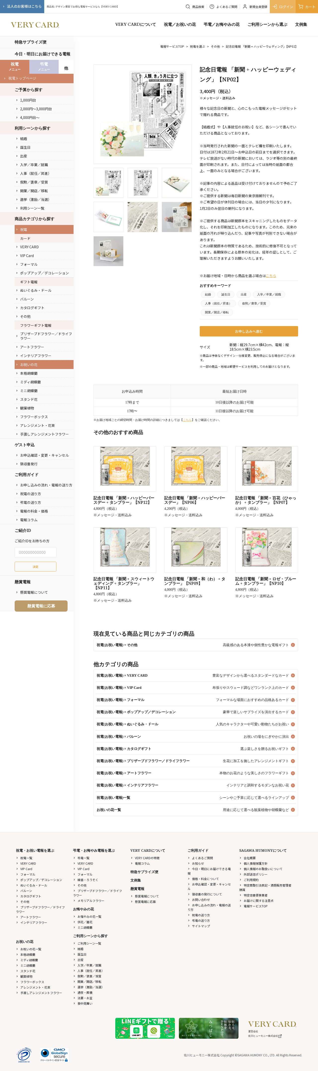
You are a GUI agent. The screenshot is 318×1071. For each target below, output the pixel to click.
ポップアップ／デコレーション (42, 272)
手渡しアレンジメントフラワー (42, 434)
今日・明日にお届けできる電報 (42, 54)
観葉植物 (25, 408)
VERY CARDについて (135, 24)
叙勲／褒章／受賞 (32, 182)
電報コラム (27, 519)
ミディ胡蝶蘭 (28, 381)
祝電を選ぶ (197, 46)
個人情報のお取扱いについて (260, 869)
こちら (271, 275)
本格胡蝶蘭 (27, 373)
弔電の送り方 (28, 502)
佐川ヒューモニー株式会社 (265, 1035)
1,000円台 (26, 100)
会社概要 (247, 858)
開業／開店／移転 (32, 190)
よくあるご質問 (200, 858)
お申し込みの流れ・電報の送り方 (44, 484)
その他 (23, 316)
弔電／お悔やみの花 (221, 24)
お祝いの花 (27, 364)
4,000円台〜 (28, 117)
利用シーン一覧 (30, 208)
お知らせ (196, 863)
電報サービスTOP (172, 46)
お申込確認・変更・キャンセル (42, 455)
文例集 (301, 24)
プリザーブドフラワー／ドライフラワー (44, 336)
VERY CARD (27, 246)
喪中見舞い (82, 1003)
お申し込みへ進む (249, 331)
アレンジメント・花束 (35, 425)
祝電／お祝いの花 (180, 24)
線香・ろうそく (85, 880)
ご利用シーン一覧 (87, 943)
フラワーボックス (32, 416)
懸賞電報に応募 (41, 606)
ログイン (282, 6)
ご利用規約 (249, 880)
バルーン (25, 298)
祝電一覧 (24, 858)
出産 (21, 155)
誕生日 (23, 147)
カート (307, 6)
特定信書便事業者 (253, 895)
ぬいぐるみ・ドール (33, 290)
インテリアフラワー (33, 355)
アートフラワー (30, 346)
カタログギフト (30, 307)
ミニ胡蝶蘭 (27, 390)
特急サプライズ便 (30, 42)
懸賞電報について (32, 592)
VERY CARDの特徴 (144, 858)
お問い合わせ (199, 899)
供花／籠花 (82, 922)
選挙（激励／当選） (33, 199)
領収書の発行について (205, 894)
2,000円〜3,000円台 (34, 108)
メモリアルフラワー (88, 900)
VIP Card (25, 255)
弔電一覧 (81, 858)
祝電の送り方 (28, 493)
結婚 (21, 138)
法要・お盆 (82, 998)
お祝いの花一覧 (28, 949)
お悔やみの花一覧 (87, 916)
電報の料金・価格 (32, 511)
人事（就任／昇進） (33, 173)
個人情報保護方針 (253, 863)
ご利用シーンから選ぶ (267, 24)
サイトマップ (199, 926)
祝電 (21, 229)
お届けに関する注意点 (256, 900)
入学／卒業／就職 (32, 164)
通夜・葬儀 (82, 992)
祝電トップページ (19, 78)
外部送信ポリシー (253, 874)
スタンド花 (27, 399)
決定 (36, 566)
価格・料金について (203, 879)
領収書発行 (27, 463)
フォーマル (27, 264)
